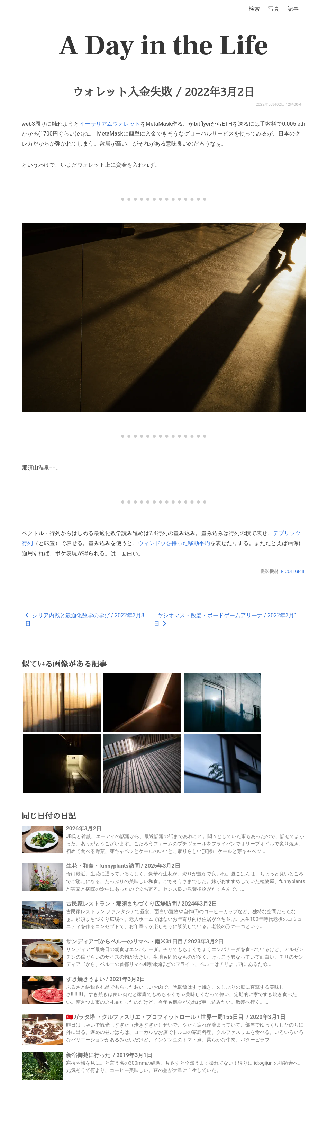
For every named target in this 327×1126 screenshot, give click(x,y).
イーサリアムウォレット (109, 124)
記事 (293, 9)
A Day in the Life (163, 46)
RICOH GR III (293, 571)
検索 (254, 9)
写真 (273, 9)
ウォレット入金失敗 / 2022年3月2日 (163, 92)
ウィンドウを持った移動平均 (174, 543)
